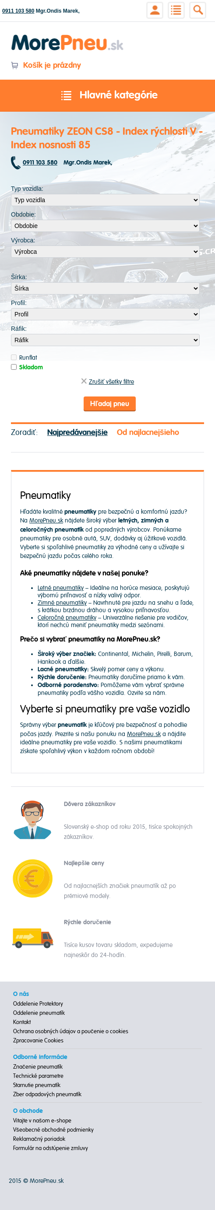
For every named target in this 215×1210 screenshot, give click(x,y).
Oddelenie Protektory (38, 1003)
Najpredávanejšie (77, 433)
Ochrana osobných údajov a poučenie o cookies (70, 1031)
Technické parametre (38, 1076)
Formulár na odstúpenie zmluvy (50, 1148)
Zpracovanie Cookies (38, 1040)
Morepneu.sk (67, 36)
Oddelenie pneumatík (39, 1013)
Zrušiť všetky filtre (107, 382)
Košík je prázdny (46, 65)
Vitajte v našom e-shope (42, 1120)
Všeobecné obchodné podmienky (53, 1129)
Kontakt (22, 1022)
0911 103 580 (18, 11)
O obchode (28, 1111)
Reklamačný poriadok (39, 1139)
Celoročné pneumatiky (67, 617)
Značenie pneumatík (38, 1066)
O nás (21, 994)
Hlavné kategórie (108, 96)
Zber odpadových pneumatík (47, 1094)
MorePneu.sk (46, 520)
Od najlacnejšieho (148, 433)
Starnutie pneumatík (36, 1085)
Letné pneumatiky (61, 588)
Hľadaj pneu (109, 404)
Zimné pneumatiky (62, 603)
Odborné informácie (40, 1057)
